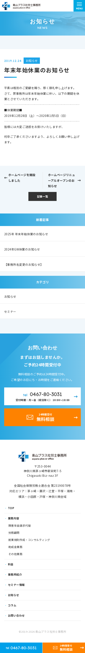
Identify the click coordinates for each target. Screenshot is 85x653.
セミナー (10, 311)
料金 (11, 564)
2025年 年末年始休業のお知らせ (26, 234)
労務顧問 (14, 533)
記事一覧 (42, 196)
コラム (12, 605)
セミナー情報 (16, 585)
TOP (11, 508)
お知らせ (10, 296)
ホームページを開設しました (22, 178)
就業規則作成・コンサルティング (29, 540)
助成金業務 (15, 547)
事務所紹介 (15, 574)
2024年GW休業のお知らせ (22, 249)
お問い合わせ (16, 615)
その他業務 (15, 554)
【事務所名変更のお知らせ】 (23, 264)
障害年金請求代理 (19, 526)
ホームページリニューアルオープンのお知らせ (61, 180)
